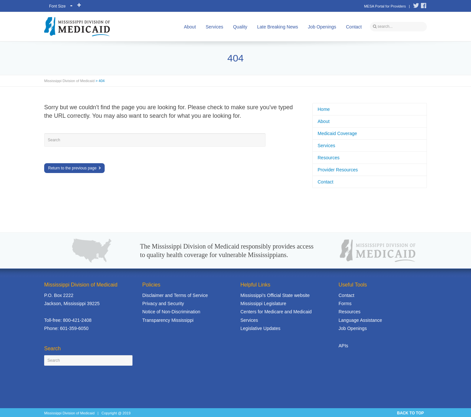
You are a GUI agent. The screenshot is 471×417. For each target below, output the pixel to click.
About (190, 26)
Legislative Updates (260, 328)
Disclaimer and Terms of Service (175, 295)
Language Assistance (360, 320)
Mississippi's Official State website (275, 295)
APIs (343, 345)
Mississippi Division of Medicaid (69, 81)
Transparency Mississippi (168, 320)
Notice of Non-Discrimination (171, 311)
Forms (345, 303)
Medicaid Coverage (337, 133)
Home (324, 109)
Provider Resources (338, 169)
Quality (240, 26)
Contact (354, 26)
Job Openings (322, 26)
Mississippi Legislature (263, 303)
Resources (329, 157)
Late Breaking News (277, 26)
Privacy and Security (163, 303)
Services (214, 26)
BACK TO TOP (410, 413)
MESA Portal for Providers (385, 6)
